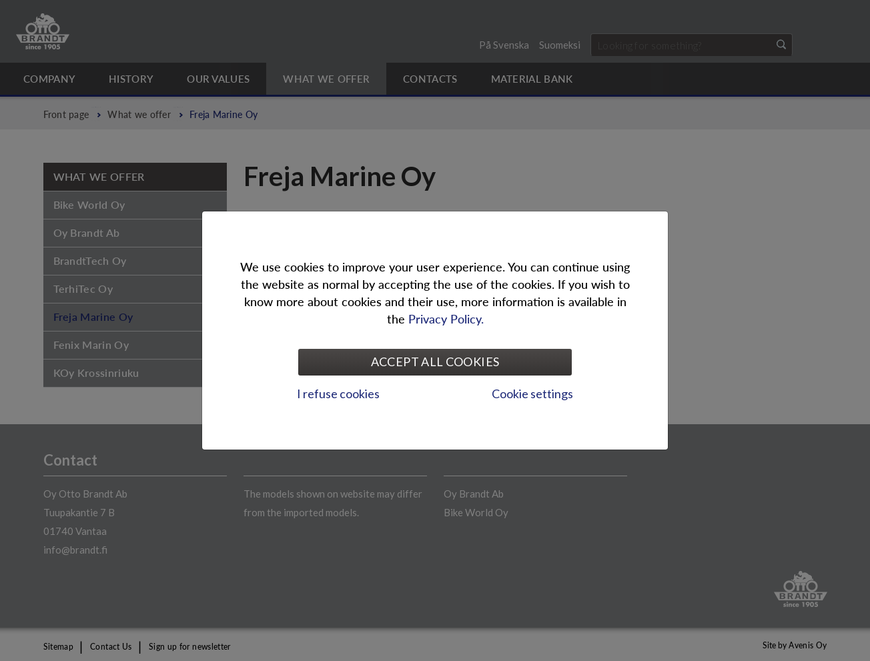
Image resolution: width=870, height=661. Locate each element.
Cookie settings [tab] (532, 393)
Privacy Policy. (446, 318)
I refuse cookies (338, 393)
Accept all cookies (435, 361)
